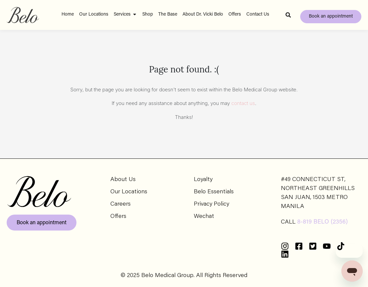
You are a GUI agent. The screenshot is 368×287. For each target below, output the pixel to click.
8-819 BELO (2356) (322, 222)
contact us (243, 103)
